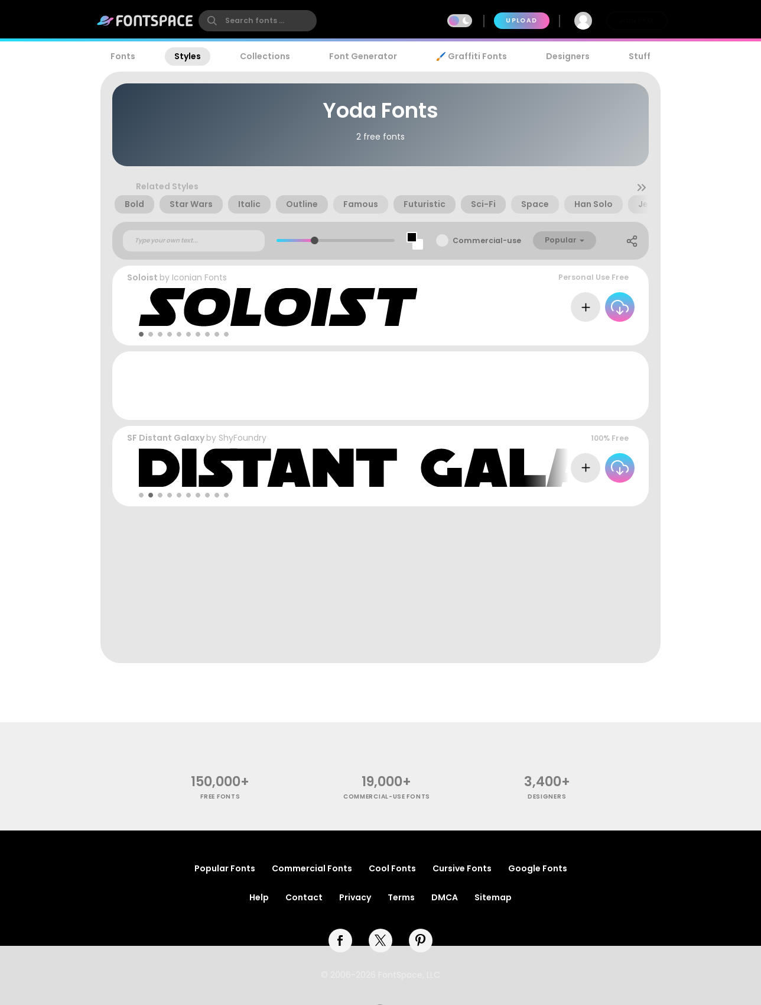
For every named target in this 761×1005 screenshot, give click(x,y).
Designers (568, 56)
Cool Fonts (392, 868)
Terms (401, 897)
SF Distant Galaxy (165, 438)
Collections (265, 56)
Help (259, 897)
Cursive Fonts (462, 868)
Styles (187, 56)
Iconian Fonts (199, 277)
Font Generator (363, 56)
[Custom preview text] (194, 240)
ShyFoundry (242, 438)
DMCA (444, 897)
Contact (304, 897)
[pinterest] (420, 940)
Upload (521, 20)
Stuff (640, 56)
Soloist (142, 277)
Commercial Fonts (312, 868)
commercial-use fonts (386, 796)
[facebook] (340, 940)
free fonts (220, 796)
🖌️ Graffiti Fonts (471, 56)
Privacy (355, 897)
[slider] (314, 240)
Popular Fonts (224, 868)
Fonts (122, 56)
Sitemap (493, 897)
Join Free (637, 20)
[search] (258, 20)
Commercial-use (487, 240)
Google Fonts (537, 868)
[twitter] (380, 940)
